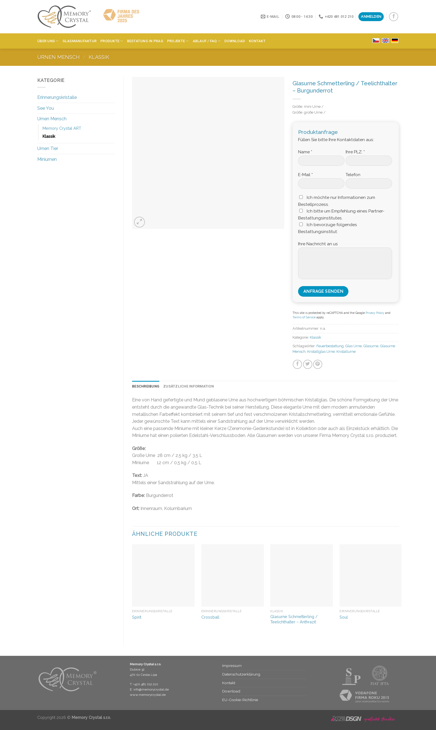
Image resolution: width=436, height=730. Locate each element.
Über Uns (48, 41)
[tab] (145, 386)
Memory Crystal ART (62, 128)
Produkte (111, 41)
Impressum (232, 665)
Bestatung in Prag (145, 41)
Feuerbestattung (330, 346)
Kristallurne (346, 351)
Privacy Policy (375, 312)
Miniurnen (47, 159)
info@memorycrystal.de (151, 689)
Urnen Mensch (58, 57)
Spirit (136, 617)
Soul (344, 617)
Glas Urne (353, 346)
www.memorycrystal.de (148, 695)
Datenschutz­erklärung (241, 674)
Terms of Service (304, 317)
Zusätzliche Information (188, 386)
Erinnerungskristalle (57, 97)
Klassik (99, 57)
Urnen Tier (47, 148)
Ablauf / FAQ (207, 41)
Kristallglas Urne (321, 351)
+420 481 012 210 (145, 684)
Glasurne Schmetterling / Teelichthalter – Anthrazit (294, 619)
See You (45, 108)
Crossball (210, 617)
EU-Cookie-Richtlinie (240, 700)
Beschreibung (145, 386)
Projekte (178, 41)
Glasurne (370, 346)
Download (234, 41)
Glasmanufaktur (80, 41)
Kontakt (257, 41)
